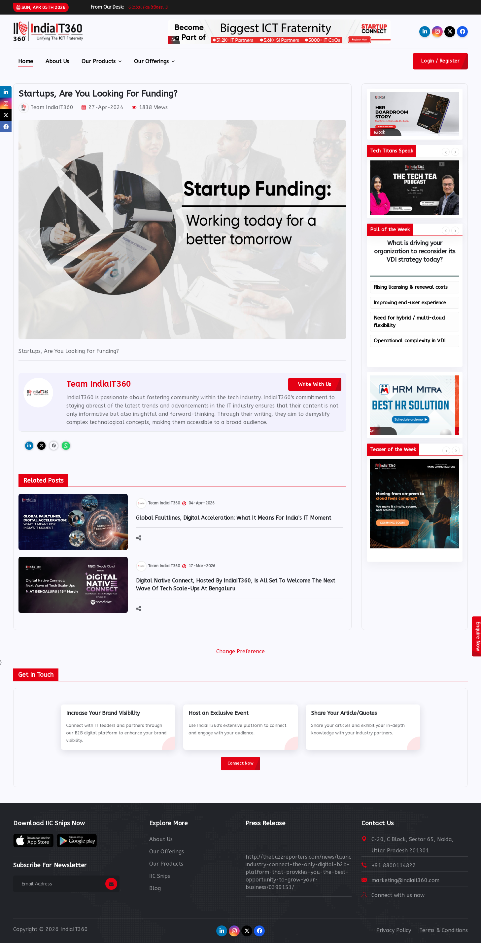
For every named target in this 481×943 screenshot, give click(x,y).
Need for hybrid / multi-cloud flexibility (409, 321)
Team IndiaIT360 (45, 107)
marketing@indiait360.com (405, 880)
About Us (57, 61)
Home (25, 61)
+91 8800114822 (393, 865)
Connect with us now (398, 895)
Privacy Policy (393, 930)
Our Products (101, 61)
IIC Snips (159, 876)
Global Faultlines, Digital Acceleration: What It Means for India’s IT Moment (233, 518)
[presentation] (446, 152)
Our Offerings (154, 61)
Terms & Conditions (443, 930)
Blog (155, 888)
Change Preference (240, 651)
